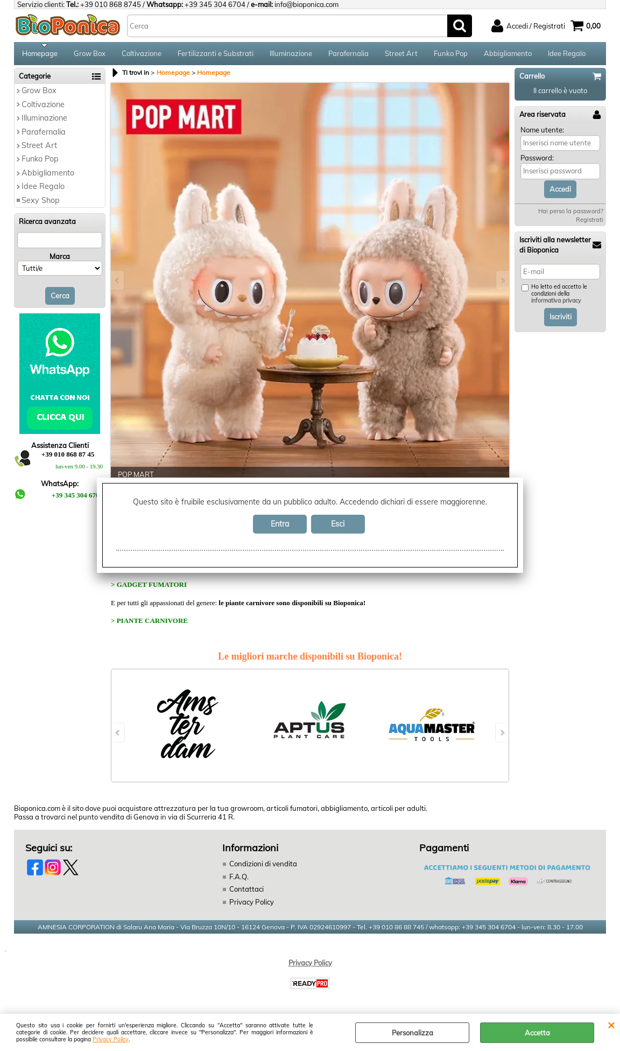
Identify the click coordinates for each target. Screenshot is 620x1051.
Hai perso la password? (570, 215)
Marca (60, 260)
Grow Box (89, 55)
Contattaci (246, 892)
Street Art (401, 55)
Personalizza (412, 1032)
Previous (118, 283)
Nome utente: (542, 133)
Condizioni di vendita (263, 867)
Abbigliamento (508, 55)
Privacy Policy (111, 1039)
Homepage (40, 55)
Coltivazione (141, 55)
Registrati (589, 223)
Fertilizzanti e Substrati (215, 55)
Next (502, 283)
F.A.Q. (239, 879)
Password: (537, 161)
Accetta (537, 1032)
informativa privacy (556, 304)
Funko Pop (451, 55)
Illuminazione (291, 55)
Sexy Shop (41, 203)
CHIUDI (611, 1024)
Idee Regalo (567, 55)
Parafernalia (348, 55)
